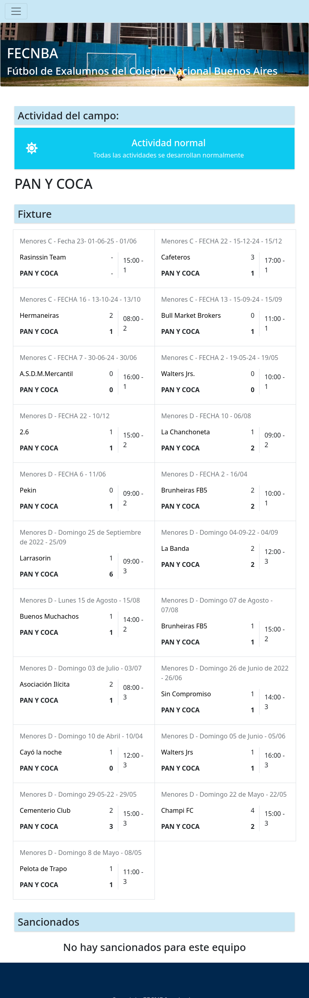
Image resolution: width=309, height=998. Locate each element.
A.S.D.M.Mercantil (46, 373)
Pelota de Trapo (43, 868)
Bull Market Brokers (191, 315)
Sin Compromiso (186, 693)
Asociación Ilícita (45, 684)
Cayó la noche (41, 752)
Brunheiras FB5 (184, 490)
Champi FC (177, 810)
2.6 (24, 431)
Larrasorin (35, 558)
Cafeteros (175, 257)
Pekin (28, 490)
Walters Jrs (177, 752)
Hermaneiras (39, 315)
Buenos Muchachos (49, 616)
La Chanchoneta (185, 431)
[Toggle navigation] (16, 11)
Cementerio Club (45, 810)
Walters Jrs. (178, 373)
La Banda (175, 548)
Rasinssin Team (43, 257)
